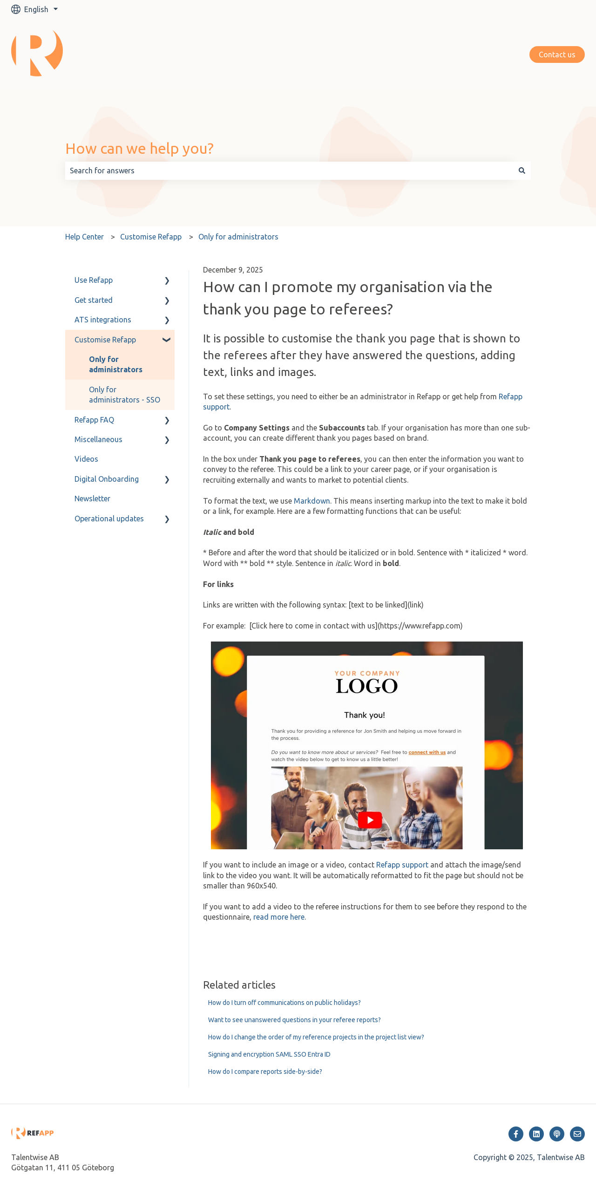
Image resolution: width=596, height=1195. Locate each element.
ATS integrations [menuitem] (102, 319)
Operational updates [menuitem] (109, 518)
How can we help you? (139, 148)
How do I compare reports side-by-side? (265, 1071)
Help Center (84, 236)
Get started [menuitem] (93, 300)
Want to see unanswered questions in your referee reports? (294, 1020)
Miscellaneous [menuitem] (98, 439)
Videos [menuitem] (86, 459)
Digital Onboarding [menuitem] (106, 479)
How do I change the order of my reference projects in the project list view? (316, 1037)
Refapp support (402, 864)
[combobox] (289, 170)
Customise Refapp (151, 236)
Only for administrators (238, 236)
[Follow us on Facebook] (515, 1134)
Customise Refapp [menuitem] (105, 339)
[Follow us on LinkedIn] (536, 1134)
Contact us (557, 54)
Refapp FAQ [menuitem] (94, 420)
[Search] (522, 170)
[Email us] (577, 1134)
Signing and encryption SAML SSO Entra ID (269, 1054)
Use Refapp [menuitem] (93, 280)
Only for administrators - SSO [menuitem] (124, 394)
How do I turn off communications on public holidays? (284, 1002)
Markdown (312, 501)
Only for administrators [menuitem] (115, 364)
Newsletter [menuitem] (92, 498)
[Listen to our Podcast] (556, 1134)
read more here (279, 917)
